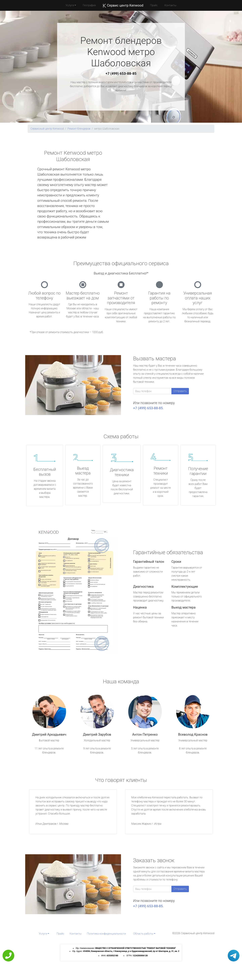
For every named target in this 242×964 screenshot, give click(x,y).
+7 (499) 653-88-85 (121, 74)
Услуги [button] (70, 5)
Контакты (170, 5)
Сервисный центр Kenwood (47, 128)
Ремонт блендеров (78, 128)
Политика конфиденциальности (106, 933)
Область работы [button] (143, 933)
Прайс (154, 5)
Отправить (180, 391)
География (89, 5)
